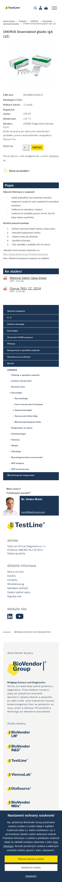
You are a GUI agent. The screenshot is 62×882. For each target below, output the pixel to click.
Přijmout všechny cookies (31, 859)
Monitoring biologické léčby (28, 422)
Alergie (14, 445)
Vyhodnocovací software (19, 356)
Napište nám (14, 596)
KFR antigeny (17, 463)
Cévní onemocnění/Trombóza (29, 404)
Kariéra (11, 575)
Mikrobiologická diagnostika (21, 475)
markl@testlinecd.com (33, 512)
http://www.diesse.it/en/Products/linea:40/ (25, 254)
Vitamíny (15, 439)
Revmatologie (21, 398)
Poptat (37, 147)
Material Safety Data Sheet (28, 278)
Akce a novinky (15, 571)
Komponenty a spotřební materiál (23, 350)
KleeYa (10, 363)
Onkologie (16, 451)
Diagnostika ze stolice (22, 427)
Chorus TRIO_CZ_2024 (25, 288)
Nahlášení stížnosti (17, 588)
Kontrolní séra (18, 386)
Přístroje (11, 343)
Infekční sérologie (15, 324)
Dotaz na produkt (18, 170)
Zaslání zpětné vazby (18, 592)
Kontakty (12, 579)
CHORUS (34, 21)
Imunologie (47, 21)
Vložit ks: (8, 146)
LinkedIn (10, 616)
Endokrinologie (18, 433)
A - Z (9, 317)
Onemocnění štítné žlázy (26, 416)
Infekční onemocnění (21, 380)
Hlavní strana (9, 21)
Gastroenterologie (11, 23)
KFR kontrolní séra (20, 469)
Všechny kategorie (16, 311)
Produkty (23, 21)
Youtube (19, 616)
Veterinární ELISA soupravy (20, 337)
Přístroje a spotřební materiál (25, 375)
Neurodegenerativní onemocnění (27, 457)
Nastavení (31, 876)
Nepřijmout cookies (31, 867)
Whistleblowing (15, 584)
